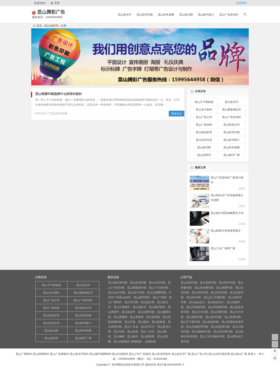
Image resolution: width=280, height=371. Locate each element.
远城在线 (150, 341)
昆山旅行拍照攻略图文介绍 (227, 212)
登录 (55, 2)
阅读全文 (176, 113)
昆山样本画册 (166, 14)
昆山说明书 (51, 25)
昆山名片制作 (204, 109)
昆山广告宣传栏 (228, 14)
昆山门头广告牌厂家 (223, 248)
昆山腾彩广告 (57, 12)
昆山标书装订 (206, 14)
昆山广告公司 (204, 117)
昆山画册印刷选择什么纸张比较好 (58, 93)
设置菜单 (241, 2)
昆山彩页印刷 (144, 14)
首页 (37, 25)
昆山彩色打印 (231, 124)
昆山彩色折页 (204, 132)
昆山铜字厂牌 (231, 155)
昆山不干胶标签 (204, 101)
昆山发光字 (124, 14)
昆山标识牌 (186, 14)
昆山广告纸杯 (204, 124)
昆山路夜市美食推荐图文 (226, 230)
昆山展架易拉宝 (231, 109)
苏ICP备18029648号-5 (170, 364)
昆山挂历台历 (204, 139)
